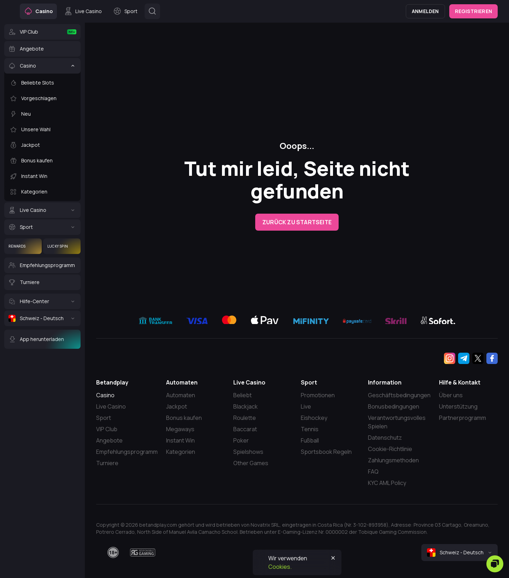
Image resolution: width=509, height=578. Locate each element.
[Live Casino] (42, 210)
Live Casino (111, 406)
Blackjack (245, 406)
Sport (103, 418)
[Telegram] (463, 358)
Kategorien (180, 452)
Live (306, 406)
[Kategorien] (42, 192)
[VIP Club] (42, 32)
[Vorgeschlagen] (42, 98)
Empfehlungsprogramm (127, 452)
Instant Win (180, 440)
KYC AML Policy (387, 483)
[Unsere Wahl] (42, 129)
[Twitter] (478, 358)
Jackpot (176, 406)
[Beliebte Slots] (42, 83)
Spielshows (248, 452)
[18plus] (113, 552)
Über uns (451, 395)
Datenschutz (385, 437)
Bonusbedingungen (393, 406)
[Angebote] (42, 49)
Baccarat (245, 429)
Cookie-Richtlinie (390, 449)
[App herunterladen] (42, 339)
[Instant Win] (42, 176)
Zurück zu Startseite (297, 222)
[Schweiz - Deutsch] (42, 318)
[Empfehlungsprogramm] (42, 265)
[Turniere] (42, 282)
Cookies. (280, 567)
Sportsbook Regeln (326, 452)
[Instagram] (449, 358)
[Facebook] (492, 358)
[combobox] (459, 552)
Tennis (309, 429)
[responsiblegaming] (142, 552)
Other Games (250, 463)
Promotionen (318, 395)
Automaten (180, 395)
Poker (241, 440)
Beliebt (242, 395)
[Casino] (42, 66)
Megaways (180, 429)
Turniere (107, 463)
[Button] (152, 11)
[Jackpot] (42, 145)
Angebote (109, 440)
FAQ (373, 471)
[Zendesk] (494, 563)
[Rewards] (23, 246)
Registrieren (473, 11)
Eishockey (314, 418)
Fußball (310, 440)
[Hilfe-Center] (42, 301)
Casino (105, 395)
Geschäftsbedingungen (399, 395)
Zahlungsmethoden (393, 460)
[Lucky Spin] (62, 246)
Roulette (244, 418)
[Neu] (42, 114)
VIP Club (106, 429)
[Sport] (42, 227)
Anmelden (425, 11)
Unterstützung (458, 406)
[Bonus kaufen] (42, 160)
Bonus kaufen (184, 418)
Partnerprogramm (462, 418)
